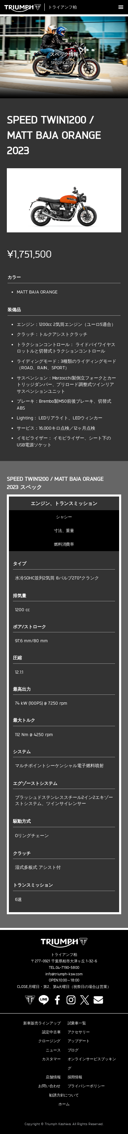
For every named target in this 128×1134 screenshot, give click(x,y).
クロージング (49, 1040)
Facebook (57, 1000)
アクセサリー (79, 1032)
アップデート (79, 1040)
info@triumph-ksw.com (64, 974)
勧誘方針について (64, 1095)
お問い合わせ (49, 1085)
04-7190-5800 (67, 967)
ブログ (73, 1050)
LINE (44, 1000)
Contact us (98, 1000)
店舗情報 (53, 1077)
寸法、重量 (64, 530)
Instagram (71, 1000)
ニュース (53, 1050)
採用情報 (75, 1077)
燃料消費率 (64, 544)
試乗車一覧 (77, 1023)
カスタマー (51, 1059)
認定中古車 (51, 1032)
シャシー (64, 516)
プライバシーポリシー (86, 1085)
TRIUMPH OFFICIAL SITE (30, 1000)
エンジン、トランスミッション (64, 503)
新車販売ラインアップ (42, 1023)
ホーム (64, 1104)
